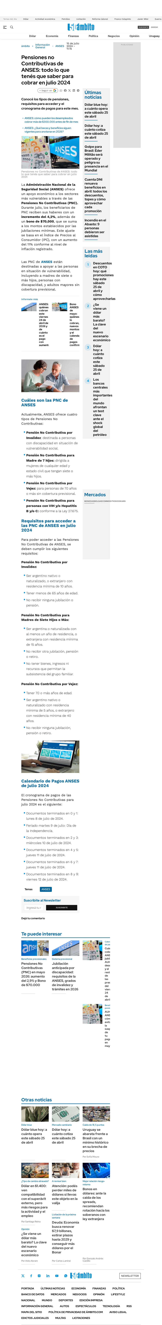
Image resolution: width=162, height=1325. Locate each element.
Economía (52, 36)
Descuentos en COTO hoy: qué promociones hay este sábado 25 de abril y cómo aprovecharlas (104, 281)
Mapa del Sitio (31, 1312)
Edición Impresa (91, 1300)
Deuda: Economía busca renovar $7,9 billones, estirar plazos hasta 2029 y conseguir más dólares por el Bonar (65, 1237)
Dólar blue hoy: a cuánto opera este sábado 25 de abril (96, 110)
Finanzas (73, 36)
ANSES (59, 46)
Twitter (23, 1275)
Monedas (89, 501)
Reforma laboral (100, 19)
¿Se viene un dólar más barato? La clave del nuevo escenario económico (101, 322)
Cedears (121, 501)
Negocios (114, 36)
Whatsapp (65, 1275)
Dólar (26, 19)
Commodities (109, 501)
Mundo (47, 1300)
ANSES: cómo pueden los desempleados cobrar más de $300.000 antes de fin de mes (51, 119)
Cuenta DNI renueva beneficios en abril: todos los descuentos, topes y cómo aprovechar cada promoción (96, 195)
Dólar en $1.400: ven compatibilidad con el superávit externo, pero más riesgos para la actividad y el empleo (34, 1201)
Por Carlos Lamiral (61, 1260)
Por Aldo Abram (29, 1260)
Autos (64, 1306)
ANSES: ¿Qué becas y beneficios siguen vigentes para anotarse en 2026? (48, 129)
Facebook (31, 1275)
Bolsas (98, 501)
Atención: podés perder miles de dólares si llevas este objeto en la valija (65, 1194)
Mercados (58, 1294)
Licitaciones (81, 1318)
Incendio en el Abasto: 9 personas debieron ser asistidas (95, 228)
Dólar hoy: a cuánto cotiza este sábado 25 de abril (96, 131)
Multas (60, 1318)
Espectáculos (86, 1306)
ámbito (25, 46)
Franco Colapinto (122, 19)
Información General (42, 46)
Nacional (28, 1300)
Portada (27, 1288)
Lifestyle (118, 1294)
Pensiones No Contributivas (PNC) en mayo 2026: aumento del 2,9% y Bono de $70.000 (33, 974)
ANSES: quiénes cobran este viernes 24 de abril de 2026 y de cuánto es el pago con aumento (44, 324)
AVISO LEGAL (118, 1312)
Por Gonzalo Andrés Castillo (93, 1259)
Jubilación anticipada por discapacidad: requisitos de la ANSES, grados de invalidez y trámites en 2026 (65, 976)
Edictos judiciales (35, 1318)
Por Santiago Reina (30, 1221)
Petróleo (66, 19)
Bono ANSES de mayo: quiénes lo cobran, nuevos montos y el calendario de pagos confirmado (77, 324)
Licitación (81, 19)
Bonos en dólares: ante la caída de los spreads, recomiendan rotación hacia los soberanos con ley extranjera (96, 1204)
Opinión (134, 36)
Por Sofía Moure (91, 1156)
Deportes (66, 1300)
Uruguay (154, 36)
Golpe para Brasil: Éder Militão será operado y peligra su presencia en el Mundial (96, 158)
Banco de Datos (32, 1294)
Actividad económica (45, 19)
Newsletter (130, 1275)
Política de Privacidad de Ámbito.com (76, 1312)
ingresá (154, 27)
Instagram (39, 1275)
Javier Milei (142, 19)
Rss (129, 1306)
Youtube (56, 1276)
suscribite (143, 27)
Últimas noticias (53, 1288)
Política (93, 36)
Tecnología (111, 1306)
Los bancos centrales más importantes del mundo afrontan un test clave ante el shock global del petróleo (102, 407)
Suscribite (62, 907)
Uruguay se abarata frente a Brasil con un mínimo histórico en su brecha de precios (95, 1140)
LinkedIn (47, 1275)
